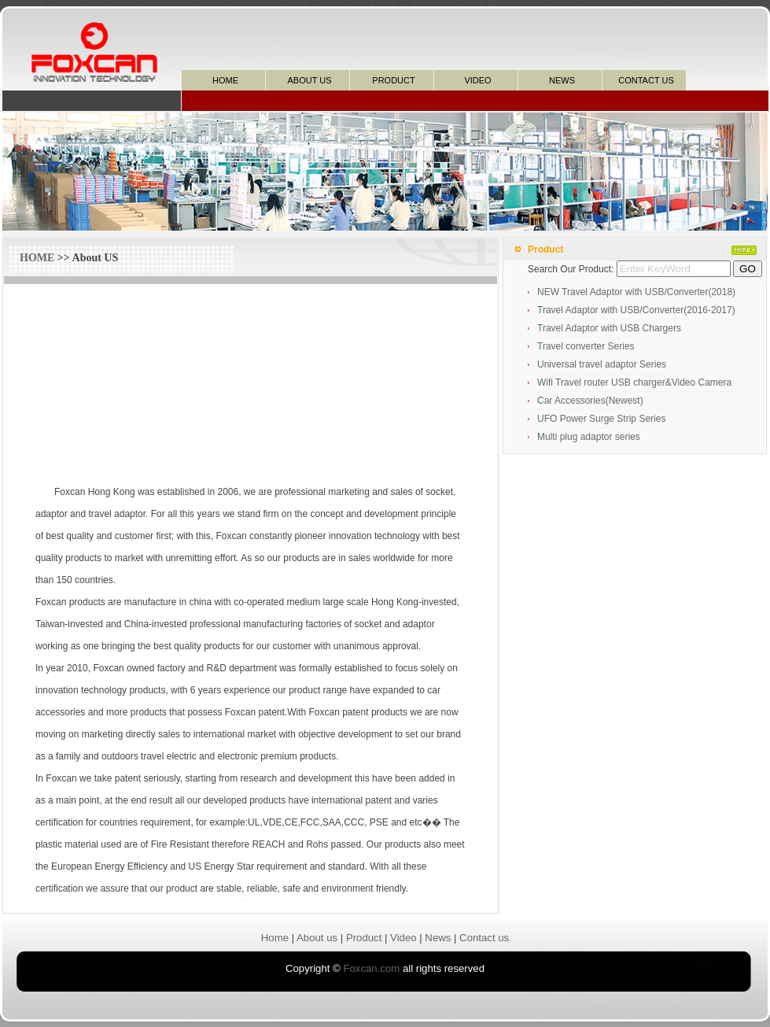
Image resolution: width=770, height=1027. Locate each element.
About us (317, 938)
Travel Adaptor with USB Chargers (609, 328)
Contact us (484, 938)
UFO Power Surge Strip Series (601, 418)
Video (403, 938)
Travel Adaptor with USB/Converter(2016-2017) (636, 310)
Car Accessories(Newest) (590, 400)
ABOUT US (309, 80)
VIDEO (477, 80)
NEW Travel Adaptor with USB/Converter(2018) (636, 291)
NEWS (562, 80)
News (438, 938)
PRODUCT (393, 80)
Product (363, 938)
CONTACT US (646, 80)
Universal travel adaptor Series (601, 364)
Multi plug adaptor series (588, 436)
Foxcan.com (371, 968)
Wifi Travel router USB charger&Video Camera (634, 382)
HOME (225, 80)
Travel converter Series (586, 346)
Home (275, 938)
